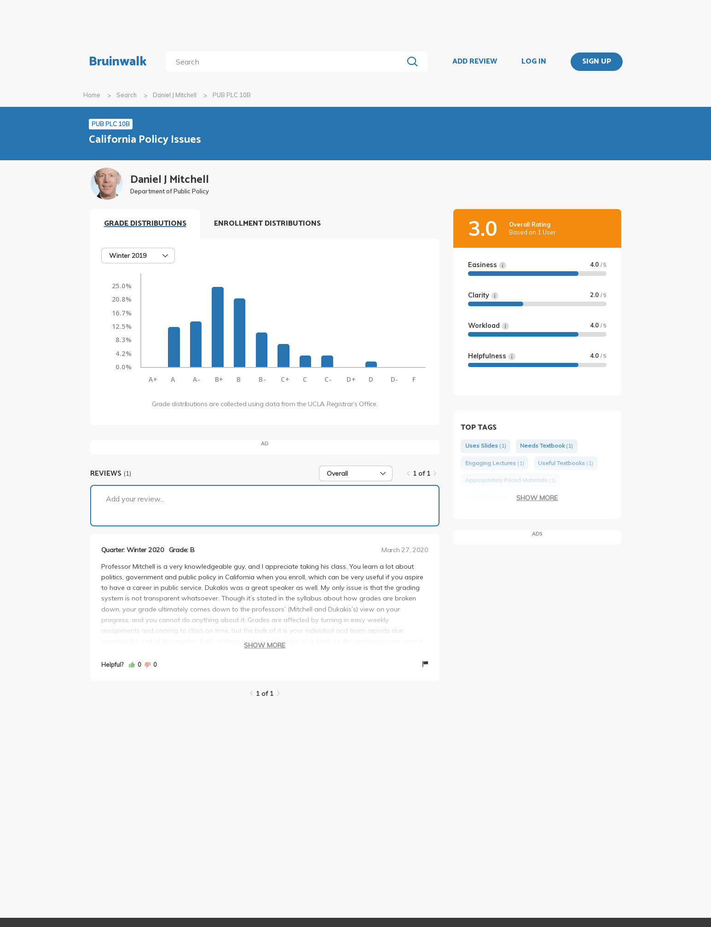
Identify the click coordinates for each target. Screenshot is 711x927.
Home (91, 95)
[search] (286, 62)
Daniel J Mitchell (175, 95)
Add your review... (135, 498)
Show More (264, 645)
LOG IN (533, 62)
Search (126, 95)
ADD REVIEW (474, 62)
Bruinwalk (118, 62)
